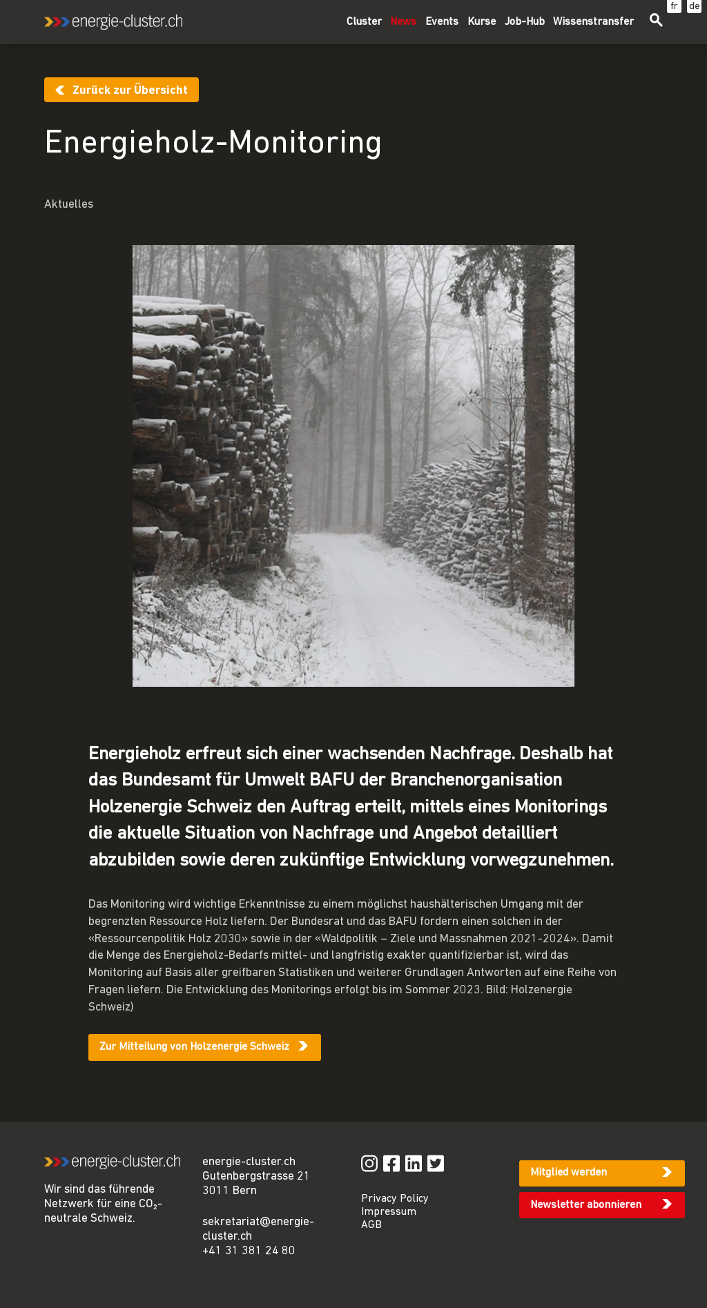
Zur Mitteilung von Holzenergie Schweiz (194, 1047)
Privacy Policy (395, 1198)
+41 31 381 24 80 (249, 1251)
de (694, 6)
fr (674, 6)
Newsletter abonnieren (585, 1205)
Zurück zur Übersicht (130, 91)
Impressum (388, 1212)
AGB (371, 1225)
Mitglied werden (568, 1172)
